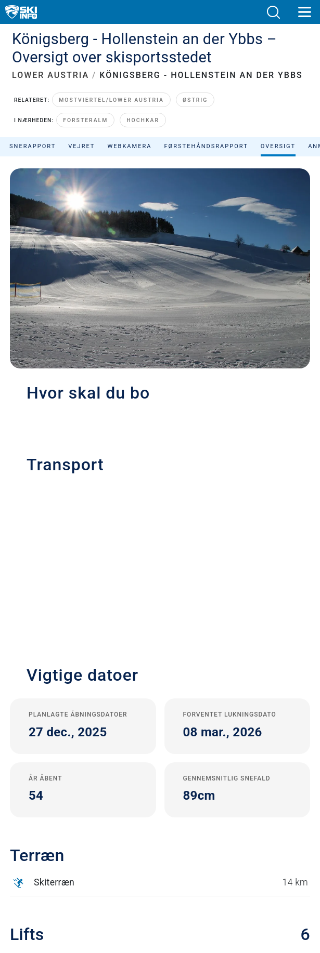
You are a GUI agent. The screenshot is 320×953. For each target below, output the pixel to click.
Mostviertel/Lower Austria (111, 100)
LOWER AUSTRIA (50, 75)
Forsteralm (85, 120)
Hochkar (142, 120)
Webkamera (129, 146)
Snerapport (32, 146)
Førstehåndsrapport (206, 146)
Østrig (195, 100)
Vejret (81, 146)
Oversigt (278, 146)
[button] (273, 12)
